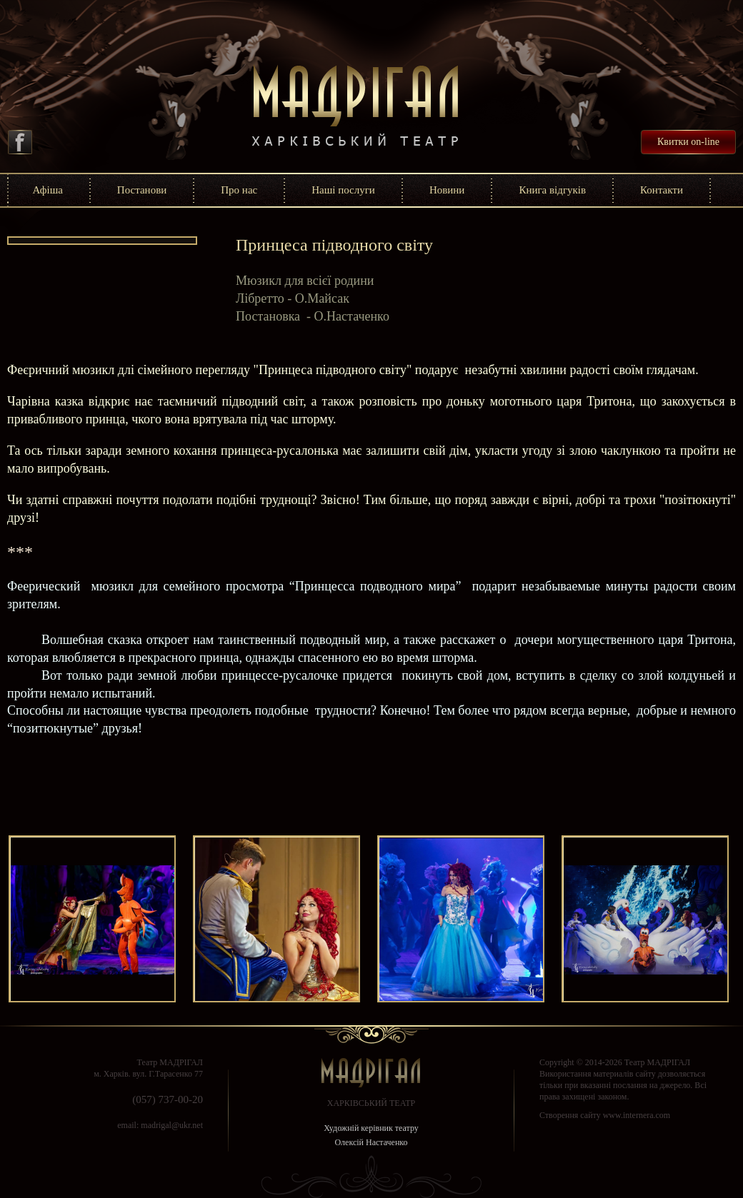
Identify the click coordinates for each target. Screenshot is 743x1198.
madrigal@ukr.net (172, 1125)
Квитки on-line (688, 141)
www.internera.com (637, 1115)
